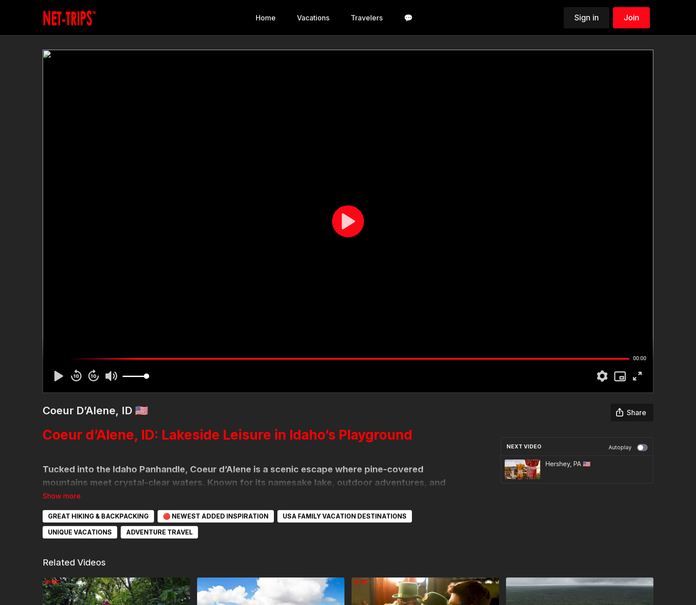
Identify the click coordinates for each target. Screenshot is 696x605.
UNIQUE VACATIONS (80, 532)
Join (631, 17)
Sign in (586, 17)
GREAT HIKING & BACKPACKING (98, 516)
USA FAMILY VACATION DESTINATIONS (345, 516)
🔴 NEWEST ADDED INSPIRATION (216, 516)
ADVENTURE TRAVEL (159, 532)
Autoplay (628, 447)
